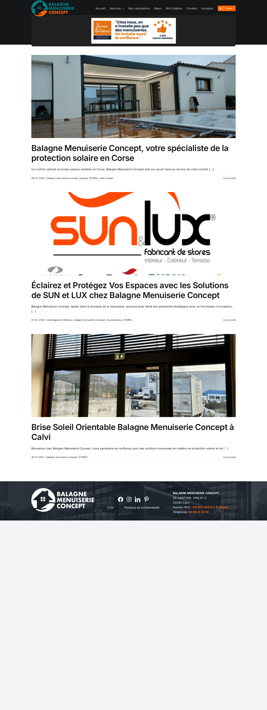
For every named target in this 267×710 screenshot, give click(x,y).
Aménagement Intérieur (60, 320)
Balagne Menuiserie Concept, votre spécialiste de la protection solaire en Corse (130, 153)
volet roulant (106, 178)
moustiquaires (114, 320)
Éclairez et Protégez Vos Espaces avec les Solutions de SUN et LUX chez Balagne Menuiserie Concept (129, 290)
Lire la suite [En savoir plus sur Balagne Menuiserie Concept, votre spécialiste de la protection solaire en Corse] (229, 178)
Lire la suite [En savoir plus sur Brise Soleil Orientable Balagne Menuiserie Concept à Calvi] (229, 457)
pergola (83, 178)
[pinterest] (146, 499)
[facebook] (120, 499)
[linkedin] (137, 499)
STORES (93, 178)
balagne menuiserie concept (62, 178)
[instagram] (129, 499)
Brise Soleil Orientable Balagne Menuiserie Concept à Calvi (132, 432)
